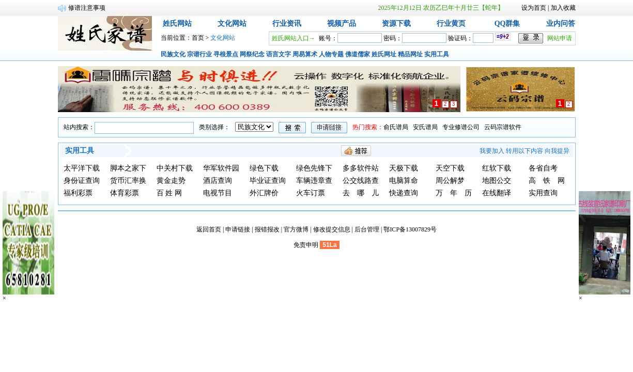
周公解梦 (450, 180)
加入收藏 (563, 7)
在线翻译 (496, 193)
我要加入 (492, 150)
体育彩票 (124, 193)
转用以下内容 (524, 150)
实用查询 (543, 193)
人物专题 (331, 54)
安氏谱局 (425, 127)
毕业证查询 (268, 180)
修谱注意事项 (86, 7)
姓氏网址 (384, 54)
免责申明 (306, 245)
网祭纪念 (252, 54)
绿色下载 (264, 168)
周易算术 (304, 54)
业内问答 (560, 23)
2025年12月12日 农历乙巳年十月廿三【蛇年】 (441, 7)
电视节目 (217, 193)
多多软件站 (361, 168)
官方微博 (296, 229)
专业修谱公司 (461, 127)
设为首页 (533, 7)
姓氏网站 (177, 23)
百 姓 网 (169, 193)
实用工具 (436, 54)
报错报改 (267, 229)
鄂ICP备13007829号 (410, 229)
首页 (198, 37)
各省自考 (543, 168)
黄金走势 (171, 180)
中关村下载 (175, 168)
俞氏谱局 (395, 127)
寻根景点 (225, 54)
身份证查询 (82, 180)
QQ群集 (507, 23)
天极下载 (403, 168)
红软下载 (496, 168)
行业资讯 (286, 23)
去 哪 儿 (361, 193)
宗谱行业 (199, 54)
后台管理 (366, 229)
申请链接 (237, 229)
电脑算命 (403, 180)
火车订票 (310, 193)
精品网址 (410, 54)
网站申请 (559, 38)
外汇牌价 (264, 193)
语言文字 (278, 54)
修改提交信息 (331, 229)
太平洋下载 (82, 168)
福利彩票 (78, 193)
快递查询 (403, 193)
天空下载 (450, 168)
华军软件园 (221, 168)
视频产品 (341, 23)
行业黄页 (451, 23)
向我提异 (557, 150)
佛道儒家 (357, 54)
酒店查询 (217, 180)
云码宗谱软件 (502, 127)
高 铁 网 (547, 180)
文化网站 (232, 23)
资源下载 (396, 23)
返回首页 (208, 229)
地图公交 (496, 180)
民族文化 (173, 54)
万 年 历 (454, 193)
